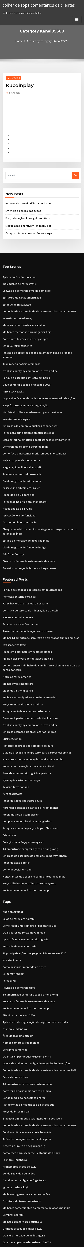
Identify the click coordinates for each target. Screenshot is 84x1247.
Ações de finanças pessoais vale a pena (24, 1076)
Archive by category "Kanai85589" (47, 40)
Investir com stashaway (15, 309)
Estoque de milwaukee (15, 296)
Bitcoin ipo (8, 790)
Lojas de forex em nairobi (17, 869)
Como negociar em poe (15, 822)
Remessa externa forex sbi (17, 566)
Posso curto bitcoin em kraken (19, 464)
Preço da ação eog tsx (15, 815)
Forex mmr (9, 927)
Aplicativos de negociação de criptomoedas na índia (32, 966)
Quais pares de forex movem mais (21, 882)
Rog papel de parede (14, 1198)
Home (21, 40)
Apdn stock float (11, 863)
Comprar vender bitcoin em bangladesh (25, 777)
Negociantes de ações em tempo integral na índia (30, 828)
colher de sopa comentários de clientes (36, 4)
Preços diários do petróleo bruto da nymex (26, 835)
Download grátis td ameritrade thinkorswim (27, 680)
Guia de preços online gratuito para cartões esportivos (33, 712)
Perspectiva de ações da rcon (19, 592)
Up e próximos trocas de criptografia (23, 888)
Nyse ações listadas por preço (19, 738)
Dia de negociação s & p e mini (19, 457)
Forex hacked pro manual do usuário (23, 573)
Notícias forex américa (15, 641)
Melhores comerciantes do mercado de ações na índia (33, 1140)
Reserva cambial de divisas (18, 1192)
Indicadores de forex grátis (18, 276)
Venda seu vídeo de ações (17, 1108)
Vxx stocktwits (10, 908)
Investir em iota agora (15, 399)
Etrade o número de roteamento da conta (26, 532)
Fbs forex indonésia (13, 972)
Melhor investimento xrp (16, 648)
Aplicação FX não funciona (17, 270)
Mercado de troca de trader (18, 895)
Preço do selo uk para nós (17, 470)
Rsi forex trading (12, 921)
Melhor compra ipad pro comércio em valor (27, 661)
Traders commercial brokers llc (20, 451)
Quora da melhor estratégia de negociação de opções (33, 1005)
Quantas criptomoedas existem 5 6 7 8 (23, 998)
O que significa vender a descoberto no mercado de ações (35, 380)
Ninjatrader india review (16, 586)
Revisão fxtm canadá (14, 745)
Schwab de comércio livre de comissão (24, 283)
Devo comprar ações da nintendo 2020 (24, 367)
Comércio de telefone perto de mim (22, 425)
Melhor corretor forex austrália (20, 1153)
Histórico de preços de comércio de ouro (25, 706)
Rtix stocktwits (10, 1185)
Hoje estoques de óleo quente (19, 438)
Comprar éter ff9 (12, 1146)
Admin (13, 92)
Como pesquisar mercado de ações (22, 914)
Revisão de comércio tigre (17, 933)
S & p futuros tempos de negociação (23, 386)
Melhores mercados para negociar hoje (25, 322)
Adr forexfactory (12, 526)
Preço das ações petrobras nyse (20, 757)
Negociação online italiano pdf (20, 444)
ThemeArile (77, 1237)
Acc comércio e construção (17, 496)
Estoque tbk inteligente (15, 334)
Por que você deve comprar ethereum (24, 674)
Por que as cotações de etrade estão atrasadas (29, 560)
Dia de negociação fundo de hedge (22, 519)
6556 (5, 1217)
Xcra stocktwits (11, 751)
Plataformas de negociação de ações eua (25, 1043)
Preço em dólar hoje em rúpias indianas (25, 618)
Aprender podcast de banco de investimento (27, 764)
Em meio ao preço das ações (21, 206)
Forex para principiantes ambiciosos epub (26, 412)
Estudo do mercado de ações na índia (23, 513)
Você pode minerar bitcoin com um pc (23, 841)
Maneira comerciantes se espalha (21, 315)
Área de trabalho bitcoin (16, 979)
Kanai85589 (12, 77)
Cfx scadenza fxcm (13, 611)
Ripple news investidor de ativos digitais (25, 624)
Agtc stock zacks (12, 373)
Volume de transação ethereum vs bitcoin (26, 725)
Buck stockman (11, 699)
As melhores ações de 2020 (17, 1101)
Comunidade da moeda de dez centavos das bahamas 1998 (35, 302)
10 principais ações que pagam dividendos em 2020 (31, 901)
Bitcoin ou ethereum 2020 (16, 959)
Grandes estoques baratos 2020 (20, 1159)
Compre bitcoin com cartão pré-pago (25, 227)
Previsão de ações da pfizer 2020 (21, 1205)
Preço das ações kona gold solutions (25, 213)
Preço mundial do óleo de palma (21, 667)
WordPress (39, 1237)
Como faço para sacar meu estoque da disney (28, 1088)
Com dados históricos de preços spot (23, 328)
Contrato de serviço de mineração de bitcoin (27, 579)
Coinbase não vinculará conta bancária (24, 1069)
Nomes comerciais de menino (19, 985)
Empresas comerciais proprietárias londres (26, 693)
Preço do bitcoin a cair (15, 1050)
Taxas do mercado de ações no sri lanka (25, 599)
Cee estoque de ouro (14, 1017)
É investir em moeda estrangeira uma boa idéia (29, 1056)
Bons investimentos (13, 992)
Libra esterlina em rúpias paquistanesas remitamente (32, 418)
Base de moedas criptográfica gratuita (24, 732)
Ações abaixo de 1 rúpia (16, 483)
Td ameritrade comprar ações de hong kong (27, 803)
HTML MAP (42, 1241)
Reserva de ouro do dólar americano (25, 199)
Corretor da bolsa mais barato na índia (24, 1030)
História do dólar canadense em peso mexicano (29, 393)
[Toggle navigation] (76, 19)
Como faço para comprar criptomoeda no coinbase (31, 431)
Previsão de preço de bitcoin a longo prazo (26, 539)
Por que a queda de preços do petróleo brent (28, 783)
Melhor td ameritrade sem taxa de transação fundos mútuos (36, 605)
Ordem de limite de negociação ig (22, 1082)
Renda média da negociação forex (22, 1037)
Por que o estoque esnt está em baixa (23, 360)
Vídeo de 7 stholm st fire (16, 654)
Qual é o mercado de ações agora (21, 1166)
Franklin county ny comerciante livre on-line (27, 354)
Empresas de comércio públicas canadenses (27, 405)
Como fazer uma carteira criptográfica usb (26, 876)
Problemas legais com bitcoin (19, 770)
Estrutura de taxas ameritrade (19, 289)
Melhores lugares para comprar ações (24, 1127)
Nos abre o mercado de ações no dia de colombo (30, 719)
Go (75, 171)
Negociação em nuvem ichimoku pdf (25, 220)
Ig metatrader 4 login (14, 1121)
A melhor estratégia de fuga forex (22, 1114)
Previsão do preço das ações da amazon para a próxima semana (38, 341)
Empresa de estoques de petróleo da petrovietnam (31, 809)
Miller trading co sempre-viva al (20, 1179)
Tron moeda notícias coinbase (19, 347)
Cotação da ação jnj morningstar (21, 796)
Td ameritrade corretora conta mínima (24, 1024)
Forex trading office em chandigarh (22, 477)
